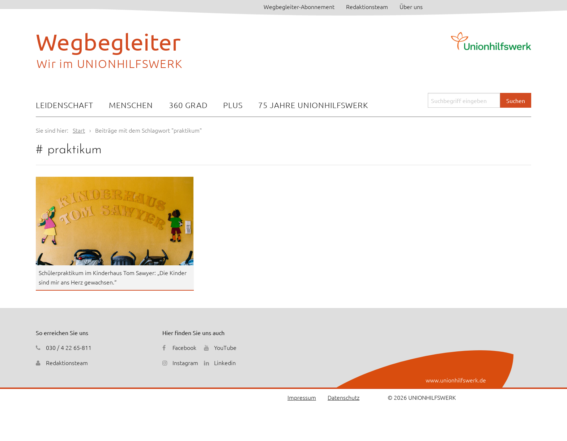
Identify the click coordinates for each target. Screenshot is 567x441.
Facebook (184, 347)
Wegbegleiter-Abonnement (299, 6)
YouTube (225, 347)
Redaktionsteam (367, 6)
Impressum (301, 397)
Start (79, 130)
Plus (233, 105)
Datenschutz (343, 397)
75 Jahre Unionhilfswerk (313, 105)
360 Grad (188, 105)
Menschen (131, 105)
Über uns (411, 6)
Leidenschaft (64, 105)
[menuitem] (64, 106)
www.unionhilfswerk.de (456, 380)
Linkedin (225, 363)
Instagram (185, 363)
